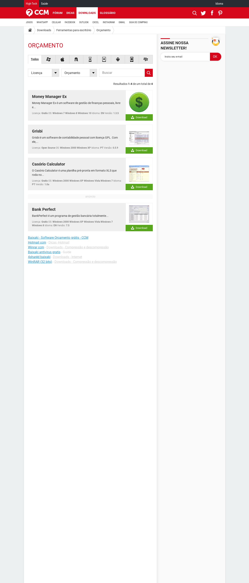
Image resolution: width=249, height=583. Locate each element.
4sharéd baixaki (39, 257)
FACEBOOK (70, 22)
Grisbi (37, 131)
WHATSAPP (42, 22)
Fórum (57, 12)
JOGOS (29, 22)
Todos (35, 59)
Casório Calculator (48, 164)
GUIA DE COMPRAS (138, 22)
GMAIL (122, 22)
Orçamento (103, 30)
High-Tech (31, 3)
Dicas (70, 12)
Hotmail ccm (37, 242)
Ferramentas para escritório (73, 30)
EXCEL (96, 22)
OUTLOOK (84, 22)
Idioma (219, 3)
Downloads (87, 12)
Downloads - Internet (67, 257)
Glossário (108, 12)
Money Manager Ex (49, 96)
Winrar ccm (36, 247)
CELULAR (56, 22)
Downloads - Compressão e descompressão (77, 247)
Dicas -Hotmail (59, 242)
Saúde (44, 3)
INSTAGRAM (109, 22)
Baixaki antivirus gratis (44, 252)
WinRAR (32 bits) (40, 262)
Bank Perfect (44, 209)
